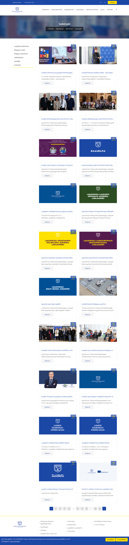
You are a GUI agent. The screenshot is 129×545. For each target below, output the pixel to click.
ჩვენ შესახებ (45, 9)
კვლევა (102, 9)
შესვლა (112, 2)
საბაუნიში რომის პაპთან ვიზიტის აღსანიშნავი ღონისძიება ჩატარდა (61, 350)
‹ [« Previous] (51, 508)
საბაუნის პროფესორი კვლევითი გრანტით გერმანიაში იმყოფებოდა (62, 396)
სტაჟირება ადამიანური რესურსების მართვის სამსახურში (58, 258)
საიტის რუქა (71, 521)
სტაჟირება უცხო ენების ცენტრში (51, 304)
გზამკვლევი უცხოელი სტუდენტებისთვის (47, 522)
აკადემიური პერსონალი (21, 46)
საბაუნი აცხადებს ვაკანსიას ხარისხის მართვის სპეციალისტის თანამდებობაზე (105, 165)
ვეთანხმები (110, 539)
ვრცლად (47, 83)
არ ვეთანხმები (121, 539)
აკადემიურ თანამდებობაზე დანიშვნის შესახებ (55, 443)
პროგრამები (71, 531)
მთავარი (50, 29)
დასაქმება (17, 61)
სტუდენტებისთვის (69, 9)
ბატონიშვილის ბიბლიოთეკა (102, 521)
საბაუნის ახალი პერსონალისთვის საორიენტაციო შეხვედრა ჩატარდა (103, 350)
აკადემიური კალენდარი (74, 528)
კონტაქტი (43, 530)
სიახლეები (78, 29)
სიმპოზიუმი (110, 9)
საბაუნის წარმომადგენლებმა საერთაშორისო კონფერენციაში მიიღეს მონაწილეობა (66, 119)
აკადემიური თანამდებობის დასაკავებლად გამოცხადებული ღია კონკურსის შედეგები (67, 211)
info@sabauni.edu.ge (29, 2)
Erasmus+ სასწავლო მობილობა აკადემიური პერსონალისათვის (101, 489)
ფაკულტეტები (80, 9)
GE (105, 2)
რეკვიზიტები (44, 527)
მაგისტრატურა (71, 524)
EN (100, 2)
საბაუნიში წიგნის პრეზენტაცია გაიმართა (94, 304)
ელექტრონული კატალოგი (48, 533)
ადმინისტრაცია (19, 57)
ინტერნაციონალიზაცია (92, 9)
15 (99, 508)
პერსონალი (69, 29)
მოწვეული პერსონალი (21, 53)
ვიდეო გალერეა (16, 2)
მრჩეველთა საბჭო (19, 50)
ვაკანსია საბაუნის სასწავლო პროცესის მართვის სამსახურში (59, 489)
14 (95, 508)
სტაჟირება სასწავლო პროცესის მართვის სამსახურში (98, 211)
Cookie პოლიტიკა (99, 524)
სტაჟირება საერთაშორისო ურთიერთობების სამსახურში (99, 258)
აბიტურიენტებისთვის (56, 9)
